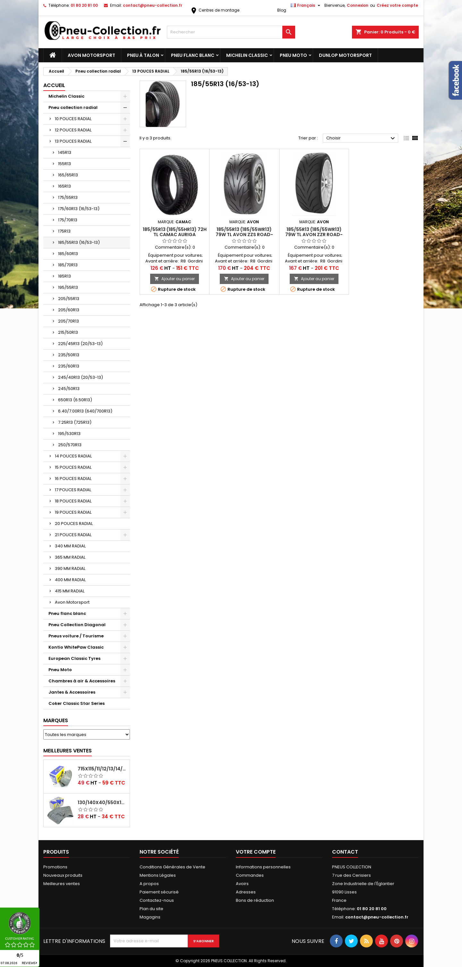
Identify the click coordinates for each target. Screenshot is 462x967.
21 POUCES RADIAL (73, 535)
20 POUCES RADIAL (74, 523)
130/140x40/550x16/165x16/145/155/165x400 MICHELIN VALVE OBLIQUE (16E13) (102, 802)
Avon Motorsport (91, 55)
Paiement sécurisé (159, 892)
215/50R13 (68, 332)
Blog (281, 10)
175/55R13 (68, 197)
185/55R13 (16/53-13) (79, 242)
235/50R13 (68, 355)
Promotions (55, 867)
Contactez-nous (157, 900)
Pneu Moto (293, 55)
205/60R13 (68, 310)
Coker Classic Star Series (76, 703)
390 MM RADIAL (70, 568)
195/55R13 (68, 287)
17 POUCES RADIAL (73, 490)
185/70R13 (68, 265)
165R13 (64, 186)
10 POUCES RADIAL (73, 119)
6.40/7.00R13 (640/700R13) (85, 411)
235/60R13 (68, 366)
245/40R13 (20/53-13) (80, 377)
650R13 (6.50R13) (75, 400)
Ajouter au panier (174, 278)
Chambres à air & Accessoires (81, 681)
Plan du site (151, 909)
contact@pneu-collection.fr (152, 5)
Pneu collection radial (73, 107)
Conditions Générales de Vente (172, 867)
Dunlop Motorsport (345, 55)
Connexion (357, 5)
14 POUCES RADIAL (73, 456)
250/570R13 (69, 445)
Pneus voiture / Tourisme (76, 636)
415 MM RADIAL (69, 591)
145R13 (64, 152)
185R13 (64, 276)
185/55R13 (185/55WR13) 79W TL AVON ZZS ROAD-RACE (244, 234)
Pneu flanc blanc (192, 55)
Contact (345, 852)
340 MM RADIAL (70, 546)
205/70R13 (68, 321)
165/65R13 (68, 175)
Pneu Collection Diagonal (77, 625)
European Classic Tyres (74, 658)
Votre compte (256, 852)
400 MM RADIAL (70, 580)
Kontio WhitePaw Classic (76, 647)
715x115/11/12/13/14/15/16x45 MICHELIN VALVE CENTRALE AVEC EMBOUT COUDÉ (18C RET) (102, 768)
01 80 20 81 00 (84, 5)
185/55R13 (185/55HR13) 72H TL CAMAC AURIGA (175, 232)
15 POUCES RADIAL (73, 467)
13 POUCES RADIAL (73, 141)
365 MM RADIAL (70, 557)
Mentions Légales (158, 875)
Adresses (246, 892)
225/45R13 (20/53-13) (80, 344)
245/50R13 (69, 389)
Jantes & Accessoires (71, 692)
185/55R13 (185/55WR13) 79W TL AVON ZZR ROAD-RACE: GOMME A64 (314, 234)
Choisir (361, 138)
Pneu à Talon (143, 55)
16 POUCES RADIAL (73, 478)
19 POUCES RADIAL (73, 512)
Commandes (250, 875)
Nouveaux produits (62, 875)
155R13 (64, 164)
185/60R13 (68, 254)
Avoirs (242, 884)
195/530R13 (69, 433)
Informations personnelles (263, 867)
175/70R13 (67, 220)
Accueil (54, 85)
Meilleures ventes (61, 884)
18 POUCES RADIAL (73, 501)
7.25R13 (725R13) (74, 422)
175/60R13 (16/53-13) (78, 209)
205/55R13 (68, 299)
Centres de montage (214, 10)
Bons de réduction (255, 900)
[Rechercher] (231, 32)
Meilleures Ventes (67, 750)
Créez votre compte (397, 5)
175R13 (64, 231)
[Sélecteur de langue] (306, 5)
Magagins (150, 917)
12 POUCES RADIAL (73, 130)
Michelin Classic (247, 55)
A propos (149, 884)
